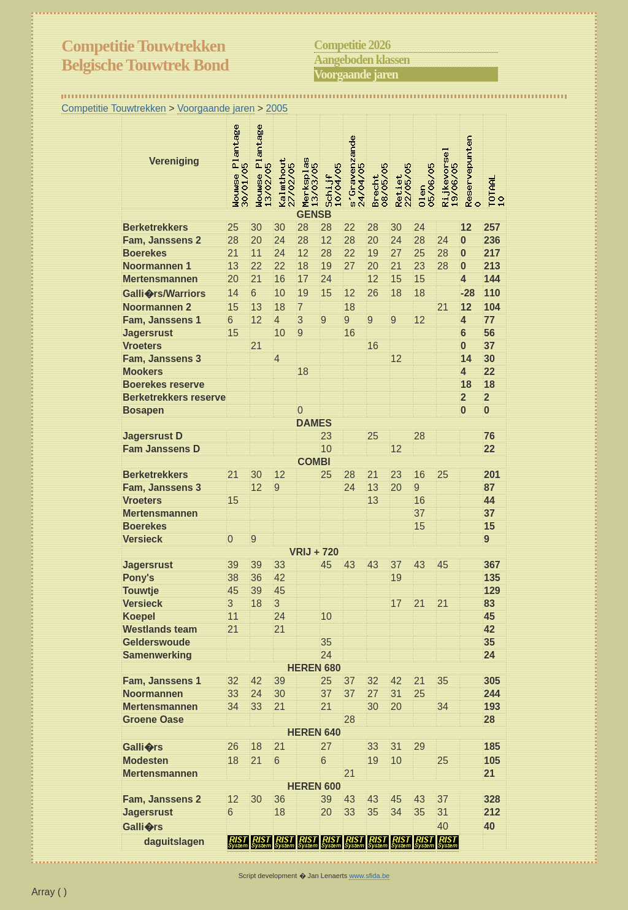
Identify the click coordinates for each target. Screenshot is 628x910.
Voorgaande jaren (356, 74)
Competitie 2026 (352, 45)
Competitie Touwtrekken (113, 108)
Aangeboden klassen (362, 59)
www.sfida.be (369, 875)
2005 (277, 108)
